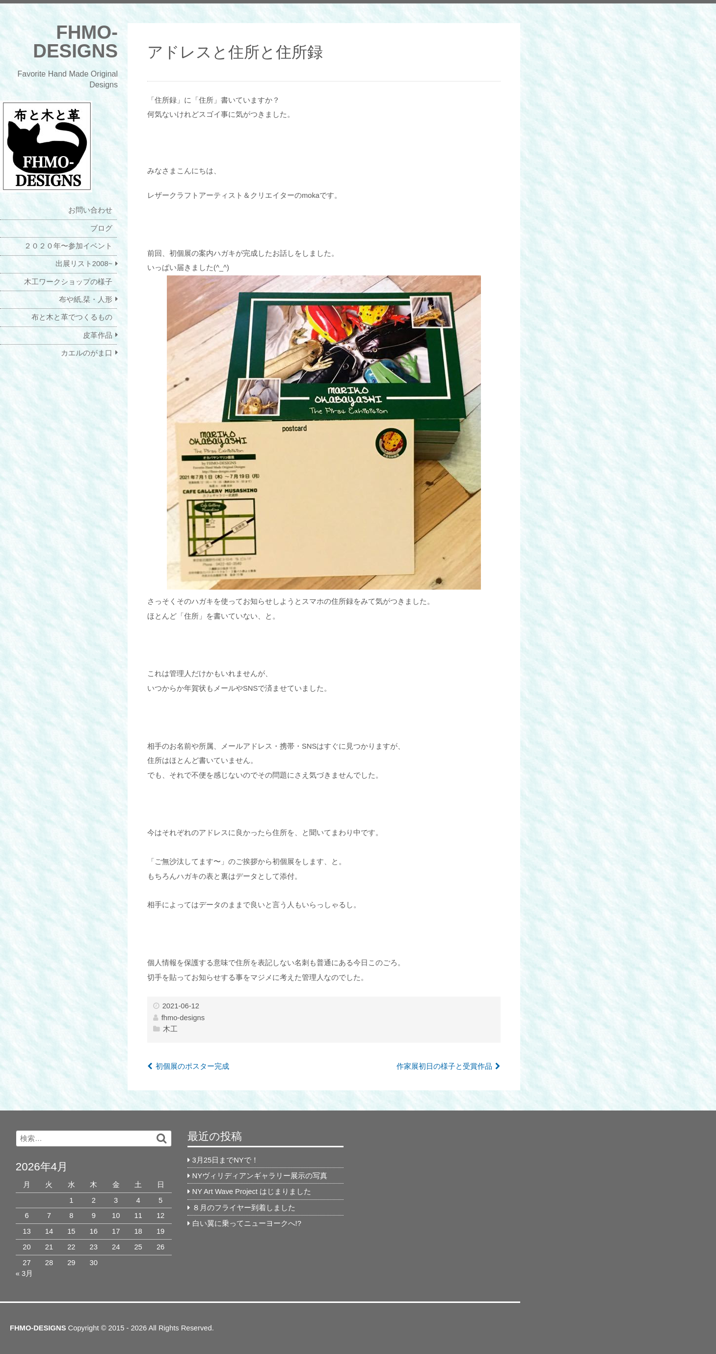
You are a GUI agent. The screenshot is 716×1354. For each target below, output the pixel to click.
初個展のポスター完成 (192, 1066)
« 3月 (24, 1273)
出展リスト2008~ (83, 264)
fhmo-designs (183, 1018)
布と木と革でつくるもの (71, 317)
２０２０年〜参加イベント (68, 246)
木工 (170, 1029)
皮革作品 (97, 335)
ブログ (101, 228)
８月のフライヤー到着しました (243, 1208)
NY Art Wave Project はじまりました (251, 1191)
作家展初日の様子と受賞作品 (444, 1066)
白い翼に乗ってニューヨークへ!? (246, 1223)
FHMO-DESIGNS (75, 41)
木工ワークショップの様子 (68, 282)
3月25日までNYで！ (225, 1160)
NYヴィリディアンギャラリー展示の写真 (259, 1176)
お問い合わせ (90, 210)
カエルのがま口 (86, 353)
